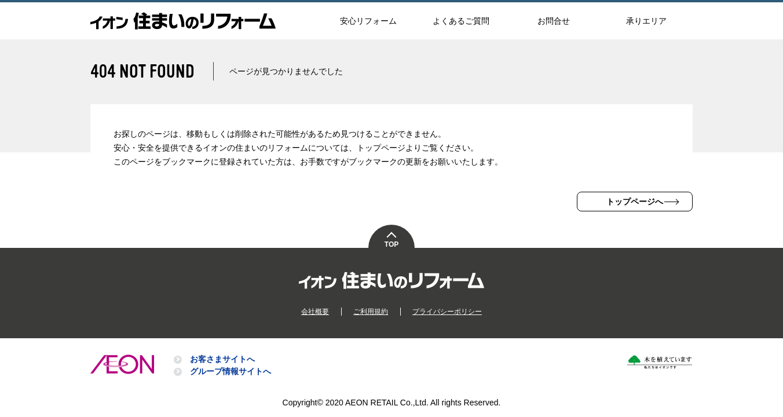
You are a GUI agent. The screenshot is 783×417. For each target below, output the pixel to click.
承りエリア (646, 20)
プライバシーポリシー (447, 312)
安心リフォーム (368, 20)
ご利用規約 (370, 312)
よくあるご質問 (461, 20)
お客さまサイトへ (222, 359)
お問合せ (553, 20)
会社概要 (315, 312)
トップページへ (634, 201)
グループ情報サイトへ (230, 371)
